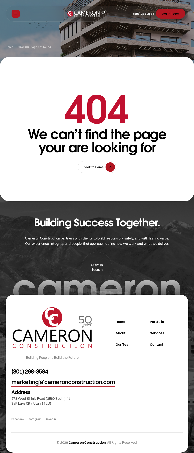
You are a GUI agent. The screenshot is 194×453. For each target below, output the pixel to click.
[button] (143, 13)
